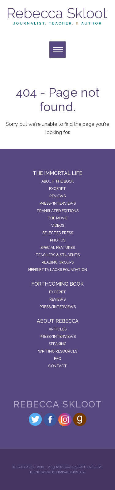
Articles (58, 329)
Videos (57, 225)
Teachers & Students (58, 255)
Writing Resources (57, 351)
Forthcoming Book (57, 284)
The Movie (57, 218)
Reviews (57, 196)
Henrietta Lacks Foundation (57, 270)
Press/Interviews (58, 203)
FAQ (57, 359)
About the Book (57, 181)
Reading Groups (58, 262)
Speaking (58, 344)
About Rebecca (58, 321)
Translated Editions (57, 211)
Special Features (57, 247)
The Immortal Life (57, 173)
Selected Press (57, 233)
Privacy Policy (71, 472)
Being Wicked (42, 472)
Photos (57, 240)
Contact (57, 366)
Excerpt (57, 189)
